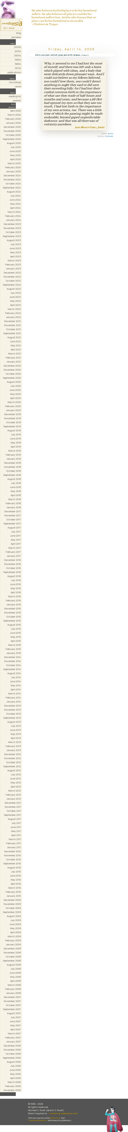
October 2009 (13, 908)
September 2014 (12, 669)
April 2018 (16, 495)
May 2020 (15, 394)
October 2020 (13, 373)
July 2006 (16, 1065)
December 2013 (12, 705)
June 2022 (15, 296)
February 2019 (13, 454)
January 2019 (13, 458)
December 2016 (12, 560)
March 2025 (14, 163)
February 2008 (13, 989)
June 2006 (15, 1069)
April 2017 (16, 543)
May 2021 (16, 345)
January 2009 (13, 944)
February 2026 (13, 118)
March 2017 (14, 547)
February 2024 (13, 215)
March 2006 (14, 1082)
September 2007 (12, 1009)
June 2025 (15, 151)
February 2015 (13, 649)
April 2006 (15, 1078)
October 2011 (14, 810)
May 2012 (16, 782)
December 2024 (12, 175)
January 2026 (13, 122)
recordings (15, 82)
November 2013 (12, 709)
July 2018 (16, 483)
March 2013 (14, 742)
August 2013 (14, 721)
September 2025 (12, 139)
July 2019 (16, 434)
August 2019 (14, 430)
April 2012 (16, 786)
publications (14, 72)
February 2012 (13, 794)
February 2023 (13, 264)
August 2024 (14, 191)
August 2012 (14, 770)
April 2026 (15, 110)
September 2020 (12, 377)
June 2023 (15, 248)
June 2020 (15, 390)
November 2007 (12, 1001)
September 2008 (12, 960)
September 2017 (12, 523)
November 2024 (12, 179)
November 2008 (12, 952)
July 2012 (16, 774)
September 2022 (12, 284)
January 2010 (13, 895)
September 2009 (12, 912)
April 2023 (15, 256)
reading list (15, 96)
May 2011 (16, 831)
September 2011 (12, 814)
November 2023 (12, 228)
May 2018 (16, 491)
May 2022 (15, 300)
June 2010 (15, 875)
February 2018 (13, 503)
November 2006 (12, 1049)
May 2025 (15, 155)
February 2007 (13, 1037)
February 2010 (13, 891)
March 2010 (14, 887)
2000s (17, 55)
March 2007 (14, 1033)
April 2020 (15, 398)
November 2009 (12, 904)
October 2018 (13, 470)
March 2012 (14, 790)
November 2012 (12, 758)
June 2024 (15, 199)
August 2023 (14, 240)
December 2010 (12, 851)
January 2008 (13, 993)
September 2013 (12, 717)
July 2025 (16, 147)
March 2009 (14, 936)
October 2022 (13, 280)
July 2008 (16, 968)
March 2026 (14, 114)
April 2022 (15, 305)
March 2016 (14, 596)
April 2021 (16, 349)
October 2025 (13, 135)
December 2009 (12, 899)
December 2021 (12, 321)
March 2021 (14, 353)
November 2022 (12, 276)
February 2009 (13, 940)
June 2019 (15, 438)
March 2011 (15, 839)
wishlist (17, 100)
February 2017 (13, 551)
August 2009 (14, 916)
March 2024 (14, 211)
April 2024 (15, 207)
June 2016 (15, 584)
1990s (18, 59)
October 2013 (13, 713)
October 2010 (13, 859)
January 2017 (14, 555)
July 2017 (16, 531)
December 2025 (12, 126)
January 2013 (13, 750)
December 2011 (13, 802)
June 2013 (15, 729)
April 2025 (15, 159)
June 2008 (15, 972)
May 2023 (15, 252)
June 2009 (15, 924)
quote (110, 133)
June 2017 (15, 535)
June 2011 (16, 827)
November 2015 (12, 612)
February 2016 (13, 600)
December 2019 (12, 414)
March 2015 (14, 645)
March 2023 (14, 260)
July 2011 (16, 823)
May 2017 (16, 539)
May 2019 (16, 442)
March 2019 (14, 450)
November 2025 (12, 131)
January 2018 (13, 507)
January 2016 (13, 604)
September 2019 (12, 426)
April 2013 (16, 738)
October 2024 (13, 183)
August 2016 (14, 576)
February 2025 (13, 167)
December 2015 (12, 608)
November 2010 (12, 855)
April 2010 (16, 883)
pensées (16, 37)
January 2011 (14, 847)
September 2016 (12, 572)
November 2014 (12, 661)
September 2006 (12, 1057)
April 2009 (15, 932)
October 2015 (13, 616)
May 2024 (15, 203)
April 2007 (15, 1029)
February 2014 (13, 697)
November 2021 (12, 325)
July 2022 (16, 292)
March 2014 (14, 693)
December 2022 (12, 272)
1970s (18, 68)
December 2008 (12, 948)
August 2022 (14, 288)
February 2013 (13, 746)
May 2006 (15, 1074)
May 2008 (15, 976)
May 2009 (15, 928)
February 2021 (13, 357)
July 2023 (16, 244)
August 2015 (14, 624)
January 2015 (13, 653)
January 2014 (13, 701)
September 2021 (12, 333)
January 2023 (13, 268)
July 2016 (16, 580)
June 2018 (15, 487)
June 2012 (15, 778)
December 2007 (12, 997)
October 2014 (13, 665)
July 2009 (16, 920)
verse (18, 86)
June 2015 (15, 632)
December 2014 (12, 657)
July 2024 (16, 195)
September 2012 (12, 766)
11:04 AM (109, 136)
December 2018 (12, 462)
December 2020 (12, 365)
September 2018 (12, 475)
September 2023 (12, 236)
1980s (18, 63)
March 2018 (14, 499)
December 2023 (12, 224)
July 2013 (16, 725)
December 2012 (12, 754)
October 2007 (13, 1005)
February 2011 (13, 843)
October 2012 (13, 762)
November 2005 (12, 1090)
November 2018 (12, 466)
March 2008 (14, 984)
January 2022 (13, 317)
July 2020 (16, 385)
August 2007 (14, 1013)
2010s (18, 51)
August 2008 (14, 964)
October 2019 (13, 422)
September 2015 (12, 620)
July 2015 (16, 628)
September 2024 (12, 187)
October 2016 (13, 568)
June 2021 (15, 341)
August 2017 (14, 527)
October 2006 (13, 1053)
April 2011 (16, 835)
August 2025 (14, 143)
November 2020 (12, 369)
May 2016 (16, 588)
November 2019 (12, 418)
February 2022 (13, 313)
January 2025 (13, 171)
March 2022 (14, 309)
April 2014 (16, 689)
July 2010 (16, 871)
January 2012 (13, 798)
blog (18, 32)
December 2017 (12, 511)
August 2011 (14, 819)
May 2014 (16, 685)
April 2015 (16, 640)
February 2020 (13, 406)
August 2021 (14, 337)
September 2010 (12, 863)
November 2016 (12, 564)
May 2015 (16, 636)
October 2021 (13, 329)
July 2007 (16, 1017)
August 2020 (14, 381)
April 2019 (16, 446)
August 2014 (14, 673)
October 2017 (13, 519)
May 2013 (16, 734)
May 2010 (16, 879)
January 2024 (13, 220)
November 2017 (12, 515)
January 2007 (13, 1041)
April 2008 (15, 980)
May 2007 (15, 1025)
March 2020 (14, 402)
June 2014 (15, 681)
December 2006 (12, 1045)
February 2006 (13, 1086)
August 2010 (14, 867)
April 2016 (16, 592)
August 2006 (14, 1061)
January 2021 (13, 361)
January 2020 (13, 410)
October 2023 (13, 232)
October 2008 (13, 956)
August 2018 (14, 479)
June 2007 (15, 1021)
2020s (17, 47)
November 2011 (13, 806)
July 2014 (16, 677)
